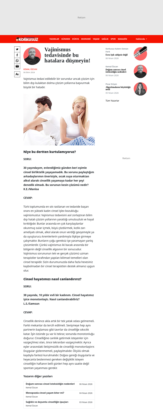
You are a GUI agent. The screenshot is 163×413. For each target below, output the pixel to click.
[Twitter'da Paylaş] (17, 49)
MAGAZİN (122, 39)
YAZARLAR (54, 39)
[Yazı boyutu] (17, 74)
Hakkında (140, 39)
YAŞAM (96, 39)
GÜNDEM (65, 39)
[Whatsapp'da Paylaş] (17, 60)
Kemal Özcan (30, 69)
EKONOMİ (86, 39)
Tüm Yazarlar (112, 100)
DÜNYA (75, 39)
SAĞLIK (105, 39)
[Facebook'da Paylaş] (17, 55)
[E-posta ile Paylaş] (17, 66)
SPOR (113, 39)
